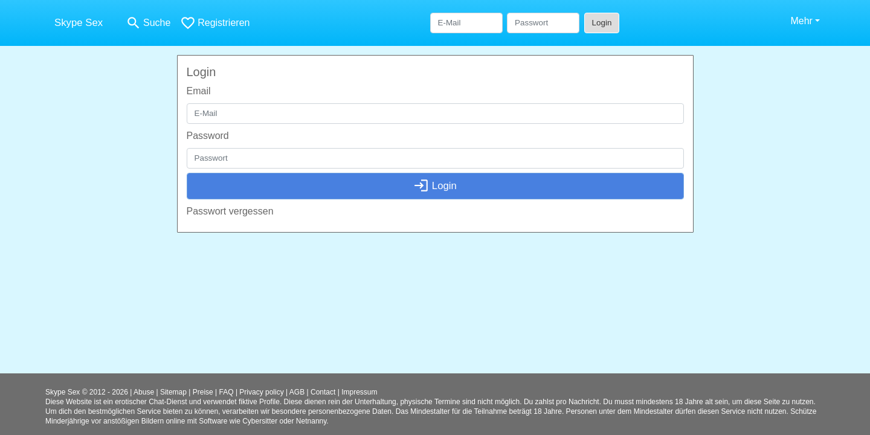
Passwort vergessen (230, 211)
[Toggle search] (148, 23)
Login (602, 22)
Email (199, 91)
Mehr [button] (801, 21)
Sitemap (173, 392)
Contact (323, 392)
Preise (203, 392)
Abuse (144, 392)
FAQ (226, 392)
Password (208, 135)
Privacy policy (261, 392)
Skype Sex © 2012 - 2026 (86, 392)
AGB (296, 392)
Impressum (359, 392)
